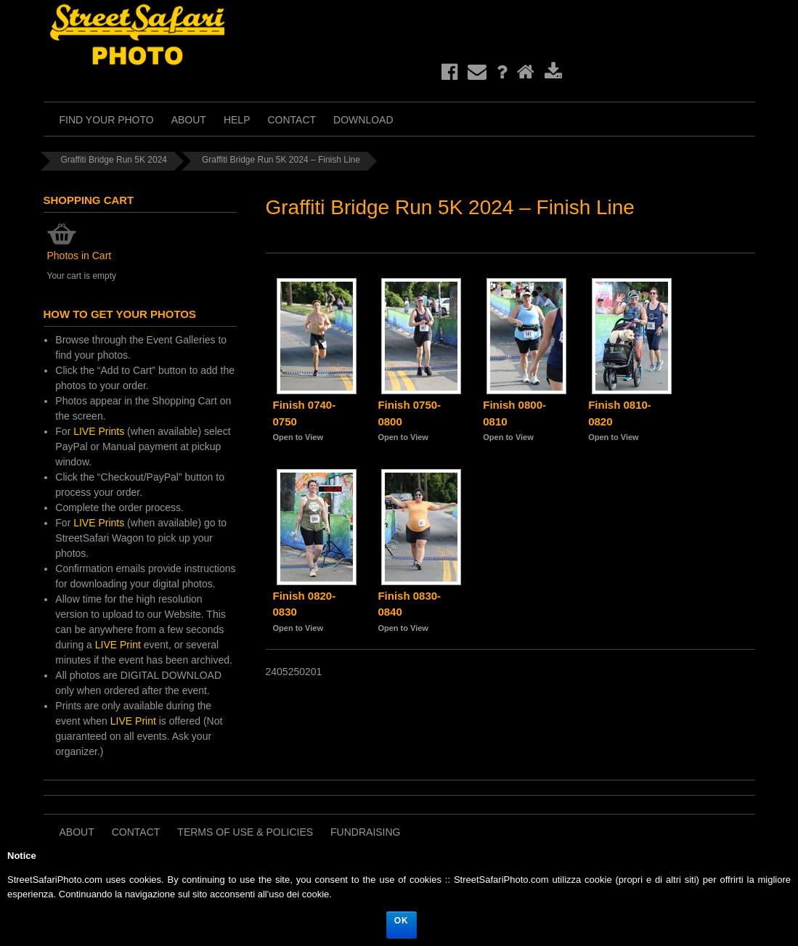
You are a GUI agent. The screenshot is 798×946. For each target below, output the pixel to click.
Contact (291, 120)
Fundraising (365, 832)
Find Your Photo (107, 120)
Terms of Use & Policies (245, 832)
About (188, 120)
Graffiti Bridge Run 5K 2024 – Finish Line (281, 160)
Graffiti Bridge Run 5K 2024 (114, 160)
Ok (401, 921)
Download (363, 120)
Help (237, 120)
